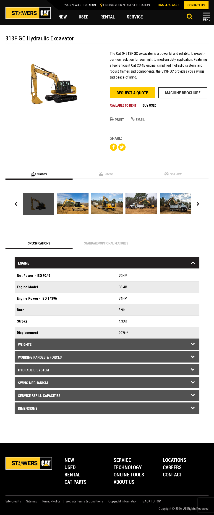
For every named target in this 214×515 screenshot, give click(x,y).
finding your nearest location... (127, 5)
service (135, 17)
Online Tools (129, 475)
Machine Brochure (183, 92)
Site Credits (13, 501)
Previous (16, 204)
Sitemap (31, 501)
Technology (128, 467)
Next (198, 204)
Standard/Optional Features (106, 243)
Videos (106, 174)
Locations (174, 460)
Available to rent (123, 105)
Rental (73, 475)
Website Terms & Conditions (84, 501)
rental (107, 17)
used (84, 17)
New (69, 460)
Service (122, 460)
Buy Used (150, 105)
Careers (172, 467)
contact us (196, 5)
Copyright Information (122, 501)
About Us (124, 482)
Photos (39, 174)
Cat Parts (75, 482)
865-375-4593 (168, 5)
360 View (173, 174)
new (62, 17)
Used (70, 467)
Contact (172, 475)
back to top (152, 501)
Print (117, 119)
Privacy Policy (51, 501)
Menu (206, 19)
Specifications (39, 243)
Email (138, 119)
